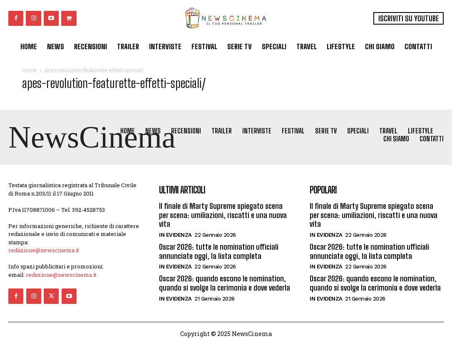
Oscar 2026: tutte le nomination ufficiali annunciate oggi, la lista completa (218, 251)
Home (29, 70)
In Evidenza (175, 235)
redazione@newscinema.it (43, 250)
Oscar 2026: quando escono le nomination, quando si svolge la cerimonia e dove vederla (224, 283)
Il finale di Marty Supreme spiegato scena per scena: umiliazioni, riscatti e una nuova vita (223, 215)
